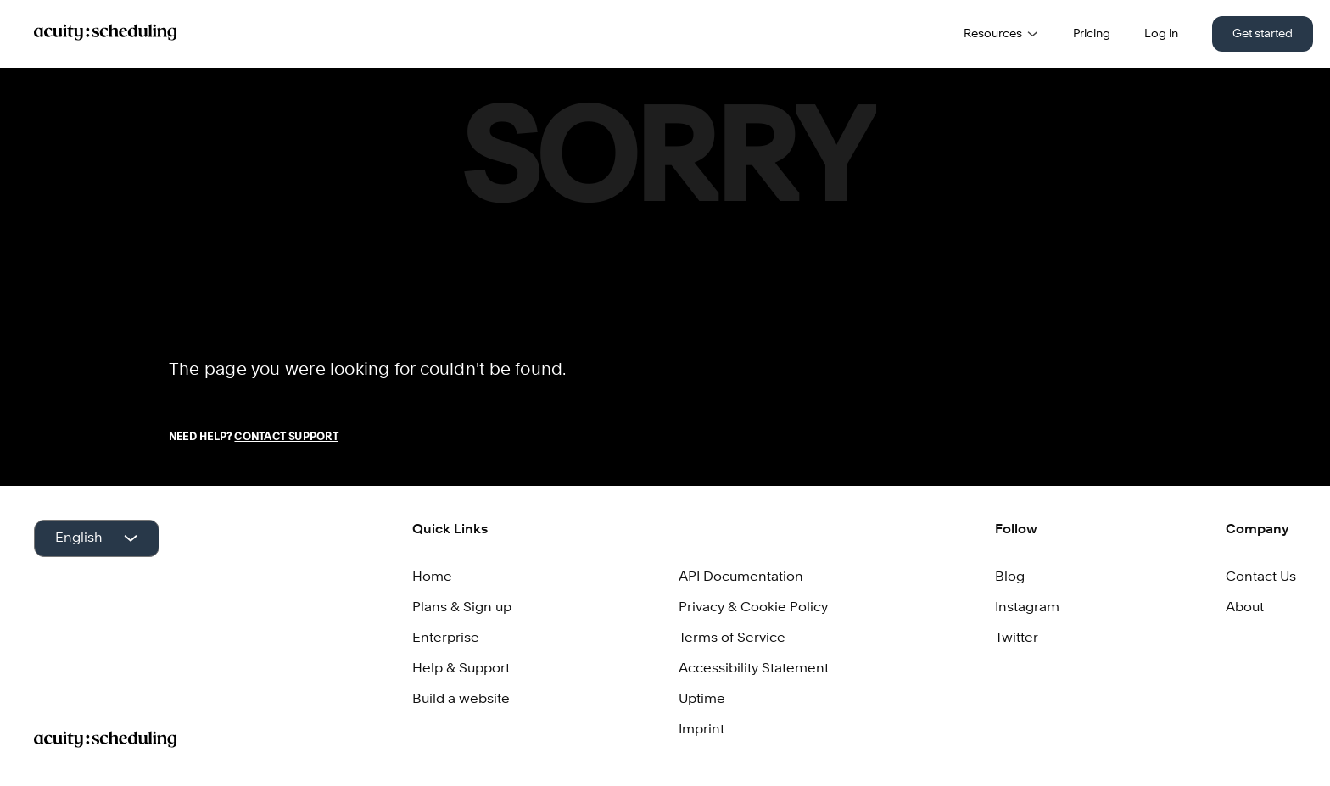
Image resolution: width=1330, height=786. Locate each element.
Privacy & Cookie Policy (753, 608)
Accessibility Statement (754, 669)
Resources (1001, 34)
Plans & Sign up (461, 608)
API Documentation (741, 577)
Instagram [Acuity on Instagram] (1027, 608)
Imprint (701, 730)
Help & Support (461, 669)
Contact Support (286, 437)
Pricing (1091, 34)
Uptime (702, 699)
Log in (1161, 34)
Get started (1262, 34)
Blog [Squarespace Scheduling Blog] (1010, 577)
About (1245, 608)
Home (432, 577)
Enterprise (445, 638)
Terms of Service (732, 638)
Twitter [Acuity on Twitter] (1016, 638)
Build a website (461, 699)
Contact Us (1261, 577)
